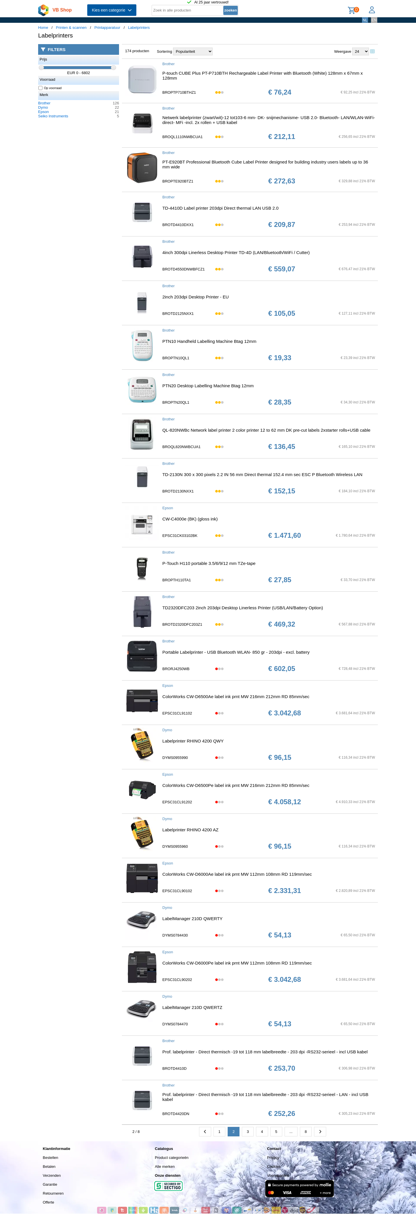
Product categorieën (171, 1157)
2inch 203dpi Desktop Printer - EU (195, 296)
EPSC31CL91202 (177, 802)
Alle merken (165, 1166)
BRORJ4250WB (176, 669)
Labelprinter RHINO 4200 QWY (193, 740)
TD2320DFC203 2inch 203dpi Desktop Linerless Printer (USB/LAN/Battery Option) (242, 607)
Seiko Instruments (53, 116)
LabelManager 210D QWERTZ (192, 1007)
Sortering (164, 51)
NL (365, 20)
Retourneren (53, 1193)
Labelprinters (139, 27)
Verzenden (52, 1175)
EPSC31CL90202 (177, 980)
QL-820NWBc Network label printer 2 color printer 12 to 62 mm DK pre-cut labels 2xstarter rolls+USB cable (266, 430)
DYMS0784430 (175, 935)
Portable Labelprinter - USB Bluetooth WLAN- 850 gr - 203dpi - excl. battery (236, 652)
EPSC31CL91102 (177, 713)
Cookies (274, 1166)
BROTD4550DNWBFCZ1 (183, 269)
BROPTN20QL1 (175, 402)
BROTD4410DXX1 (178, 225)
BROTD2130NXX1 (178, 491)
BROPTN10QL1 (175, 358)
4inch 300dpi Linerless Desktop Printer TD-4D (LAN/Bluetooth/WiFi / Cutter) (236, 252)
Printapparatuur (107, 27)
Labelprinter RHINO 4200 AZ (190, 829)
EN (374, 20)
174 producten (137, 51)
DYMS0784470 (175, 1024)
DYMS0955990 (175, 757)
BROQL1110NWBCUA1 (182, 137)
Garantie (50, 1184)
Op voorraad (50, 88)
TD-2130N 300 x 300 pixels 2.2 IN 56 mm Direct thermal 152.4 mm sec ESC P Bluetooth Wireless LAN (262, 474)
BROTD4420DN (175, 1114)
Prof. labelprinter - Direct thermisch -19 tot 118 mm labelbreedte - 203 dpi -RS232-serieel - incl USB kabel (265, 1051)
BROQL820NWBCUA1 (181, 447)
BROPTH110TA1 (176, 580)
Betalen (49, 1166)
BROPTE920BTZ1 (177, 181)
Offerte (48, 1202)
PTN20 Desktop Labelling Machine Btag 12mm (208, 385)
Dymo (43, 107)
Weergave (342, 51)
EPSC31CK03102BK (179, 535)
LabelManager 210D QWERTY (192, 918)
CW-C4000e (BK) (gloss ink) (190, 518)
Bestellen (50, 1157)
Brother (44, 103)
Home (43, 27)
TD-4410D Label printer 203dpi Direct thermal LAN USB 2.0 (220, 208)
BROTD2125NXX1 (178, 313)
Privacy (273, 1157)
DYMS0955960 (175, 846)
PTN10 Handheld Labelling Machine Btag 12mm (209, 341)
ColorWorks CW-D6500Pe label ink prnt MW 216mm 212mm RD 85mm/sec (235, 785)
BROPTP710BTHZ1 (179, 92)
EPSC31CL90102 (177, 891)
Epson (43, 112)
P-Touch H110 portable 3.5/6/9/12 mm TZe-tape (209, 563)
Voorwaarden (278, 1175)
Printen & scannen (71, 27)
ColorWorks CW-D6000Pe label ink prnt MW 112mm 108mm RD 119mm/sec (237, 963)
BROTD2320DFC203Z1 (182, 624)
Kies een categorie (112, 10)
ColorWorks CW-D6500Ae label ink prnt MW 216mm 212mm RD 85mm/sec (235, 696)
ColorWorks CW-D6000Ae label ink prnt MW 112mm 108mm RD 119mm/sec (237, 874)
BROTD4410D (174, 1068)
